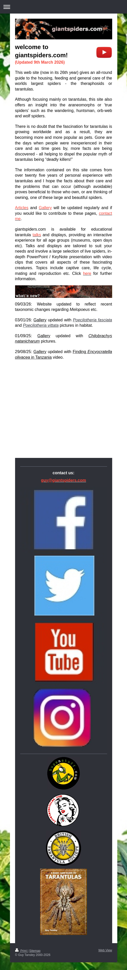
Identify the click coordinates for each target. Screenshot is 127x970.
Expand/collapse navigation (63, 6)
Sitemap (34, 951)
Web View (105, 950)
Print (21, 951)
